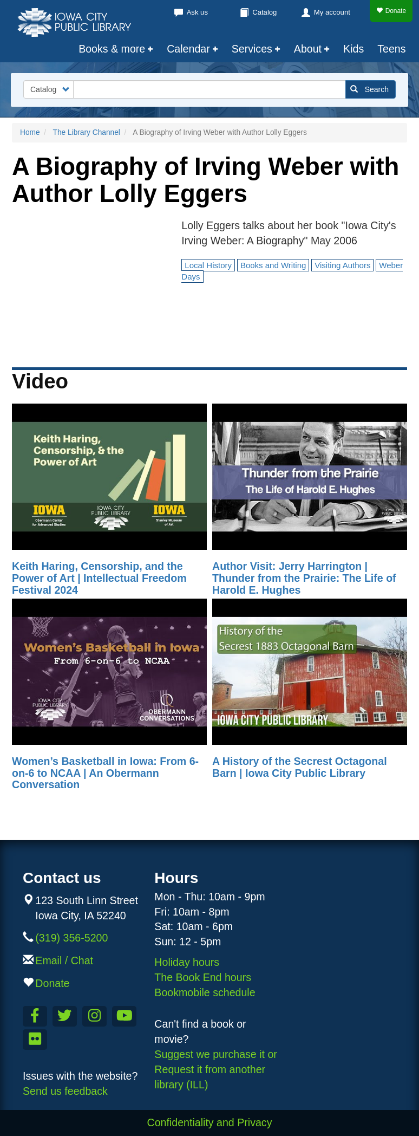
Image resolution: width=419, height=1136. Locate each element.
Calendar (188, 49)
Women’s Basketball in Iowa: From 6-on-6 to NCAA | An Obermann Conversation (105, 772)
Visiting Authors (342, 265)
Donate (391, 11)
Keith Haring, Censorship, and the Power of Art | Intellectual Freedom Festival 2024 (99, 577)
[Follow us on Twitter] (65, 1016)
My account (332, 12)
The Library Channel (86, 132)
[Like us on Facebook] (35, 1016)
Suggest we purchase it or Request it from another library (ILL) (215, 1069)
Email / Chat (64, 960)
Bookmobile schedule (204, 992)
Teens (391, 49)
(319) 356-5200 (71, 938)
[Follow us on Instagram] (94, 1016)
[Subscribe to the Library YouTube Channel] (124, 1016)
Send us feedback (65, 1091)
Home (30, 132)
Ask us (197, 12)
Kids (353, 49)
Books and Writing (273, 265)
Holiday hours (186, 962)
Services (252, 49)
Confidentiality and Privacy (209, 1122)
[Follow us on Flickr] (35, 1039)
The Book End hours (202, 977)
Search (369, 89)
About (308, 49)
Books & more (111, 49)
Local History (208, 265)
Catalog (264, 12)
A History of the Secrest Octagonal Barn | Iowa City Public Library (299, 767)
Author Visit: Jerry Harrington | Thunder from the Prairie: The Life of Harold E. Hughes (304, 577)
